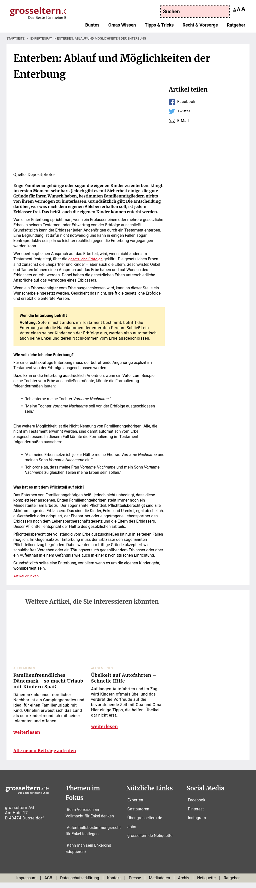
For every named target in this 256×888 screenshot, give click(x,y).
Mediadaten (159, 883)
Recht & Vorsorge (200, 26)
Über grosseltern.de (144, 823)
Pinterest (196, 814)
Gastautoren (138, 814)
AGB (48, 883)
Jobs (131, 832)
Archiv (183, 883)
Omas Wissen (122, 26)
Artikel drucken (27, 575)
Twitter (184, 111)
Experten (135, 805)
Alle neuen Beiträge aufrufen (48, 756)
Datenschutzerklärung (79, 883)
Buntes (92, 26)
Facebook (186, 101)
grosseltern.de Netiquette (149, 841)
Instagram (197, 823)
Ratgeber (236, 26)
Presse (135, 883)
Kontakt (114, 883)
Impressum (26, 883)
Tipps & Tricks (159, 26)
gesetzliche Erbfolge (86, 259)
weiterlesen (28, 734)
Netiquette (206, 883)
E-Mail (183, 120)
